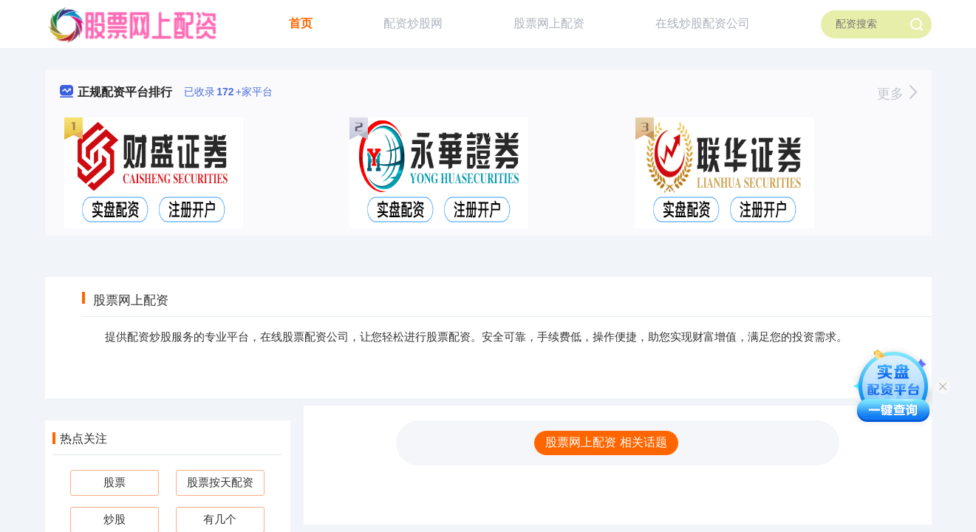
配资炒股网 (413, 23)
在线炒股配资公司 (702, 23)
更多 (896, 93)
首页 (301, 23)
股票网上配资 (548, 23)
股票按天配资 (220, 482)
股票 (114, 482)
